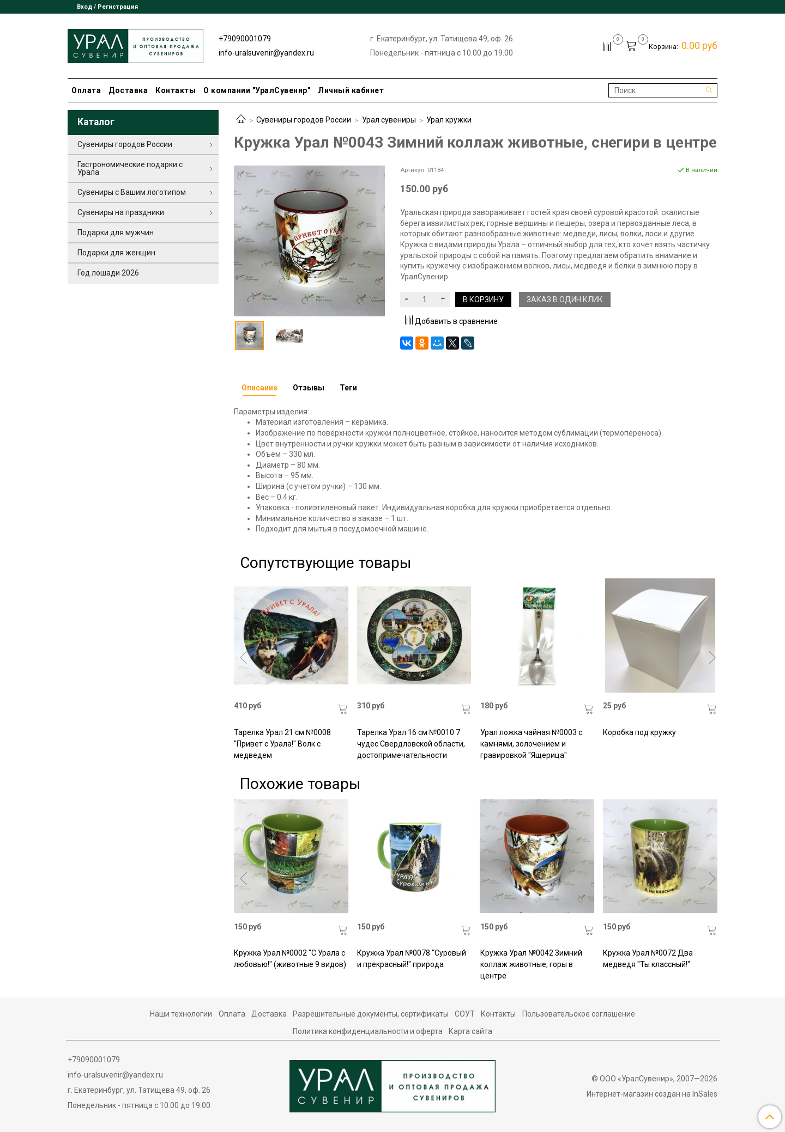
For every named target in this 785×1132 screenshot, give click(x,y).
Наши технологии (181, 1013)
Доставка (128, 90)
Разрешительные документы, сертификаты (371, 1013)
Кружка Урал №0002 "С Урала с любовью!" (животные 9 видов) (290, 959)
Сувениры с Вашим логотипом (131, 192)
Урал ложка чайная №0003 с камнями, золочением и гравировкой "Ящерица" (531, 744)
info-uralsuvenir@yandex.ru (266, 52)
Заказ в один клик (565, 299)
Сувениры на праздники (120, 212)
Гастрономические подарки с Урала (130, 168)
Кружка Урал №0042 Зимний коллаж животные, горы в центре (531, 964)
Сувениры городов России (303, 119)
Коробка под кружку (639, 732)
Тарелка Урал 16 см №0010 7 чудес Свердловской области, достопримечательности (411, 744)
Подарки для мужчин (115, 232)
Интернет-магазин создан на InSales (652, 1094)
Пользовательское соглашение (578, 1013)
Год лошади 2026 (108, 272)
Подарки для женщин (116, 252)
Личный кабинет (351, 90)
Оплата (86, 90)
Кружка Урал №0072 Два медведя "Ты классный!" (648, 959)
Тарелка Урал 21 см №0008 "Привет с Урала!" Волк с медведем (282, 744)
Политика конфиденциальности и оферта (368, 1031)
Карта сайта (470, 1031)
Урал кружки (449, 119)
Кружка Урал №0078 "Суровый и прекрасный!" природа (411, 959)
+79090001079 (245, 38)
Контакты (175, 90)
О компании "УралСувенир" (256, 90)
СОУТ (465, 1013)
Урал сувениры (389, 119)
